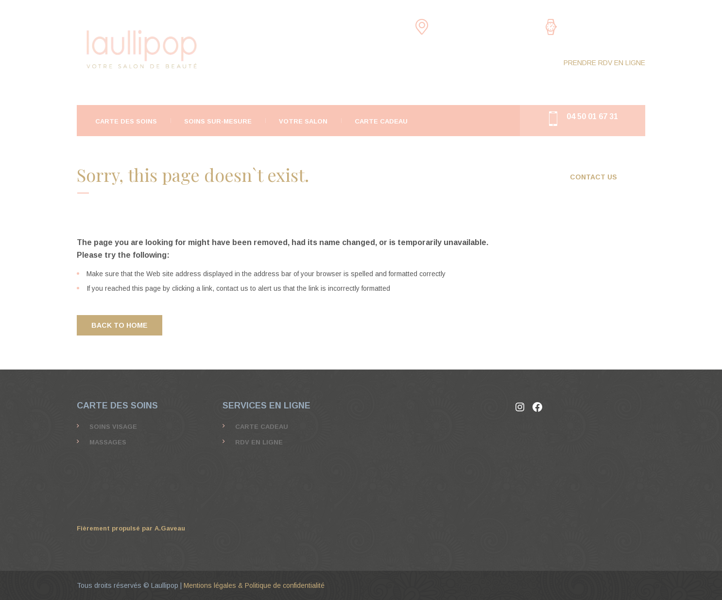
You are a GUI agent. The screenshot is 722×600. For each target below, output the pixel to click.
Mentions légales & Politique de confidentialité (254, 585)
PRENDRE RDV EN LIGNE (604, 63)
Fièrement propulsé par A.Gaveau (131, 528)
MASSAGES (107, 442)
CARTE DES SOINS (126, 121)
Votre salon (303, 121)
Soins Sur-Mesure (218, 121)
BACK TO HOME (119, 325)
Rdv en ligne (259, 442)
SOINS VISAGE (113, 426)
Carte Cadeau (381, 121)
